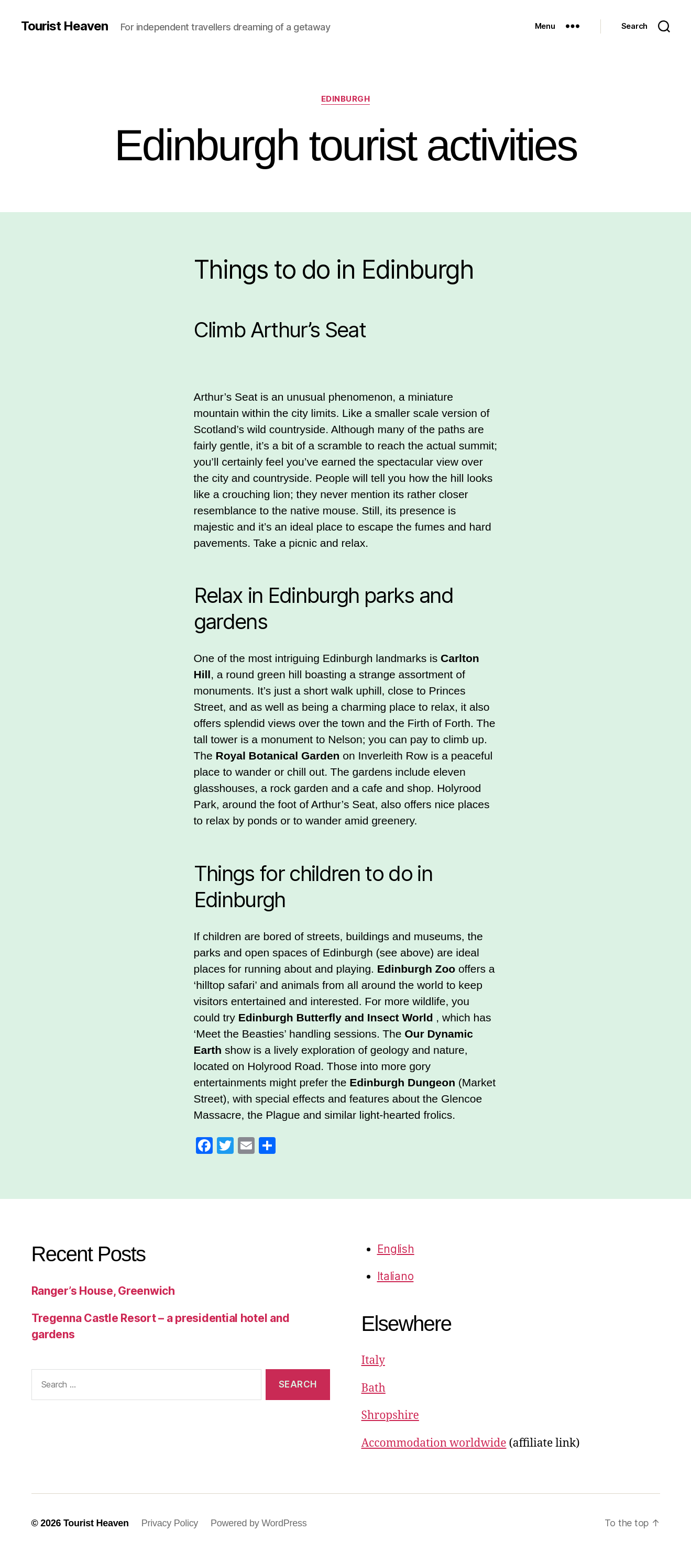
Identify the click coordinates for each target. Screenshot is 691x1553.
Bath (373, 1388)
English (395, 1248)
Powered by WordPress (258, 1523)
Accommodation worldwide (434, 1443)
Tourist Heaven (64, 26)
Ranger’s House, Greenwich (103, 1290)
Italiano (395, 1276)
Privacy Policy (169, 1523)
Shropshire (390, 1415)
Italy (373, 1360)
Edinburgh (345, 99)
